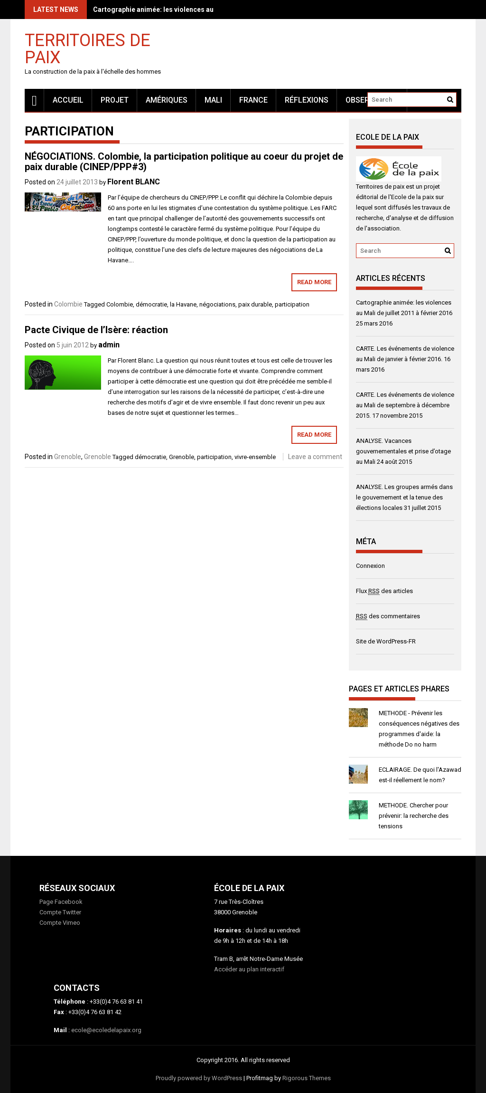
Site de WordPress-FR (386, 641)
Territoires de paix (87, 48)
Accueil (68, 100)
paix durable (255, 304)
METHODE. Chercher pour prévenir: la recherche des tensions (414, 816)
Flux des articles (384, 591)
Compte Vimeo (59, 922)
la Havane (183, 304)
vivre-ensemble (255, 456)
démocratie (151, 304)
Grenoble (67, 456)
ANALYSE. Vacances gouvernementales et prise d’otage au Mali (403, 451)
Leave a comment (315, 456)
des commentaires (388, 616)
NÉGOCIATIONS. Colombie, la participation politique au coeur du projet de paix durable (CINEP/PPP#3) (184, 162)
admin (109, 344)
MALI (213, 100)
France (253, 100)
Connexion (370, 565)
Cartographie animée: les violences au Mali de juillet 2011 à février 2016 (205, 9)
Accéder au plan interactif (249, 969)
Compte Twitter (60, 912)
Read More (314, 282)
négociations (217, 304)
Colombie (68, 304)
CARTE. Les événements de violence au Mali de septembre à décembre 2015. (405, 405)
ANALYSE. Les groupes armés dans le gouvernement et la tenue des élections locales (404, 497)
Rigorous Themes (306, 1078)
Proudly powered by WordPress (199, 1078)
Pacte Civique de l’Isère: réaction (96, 330)
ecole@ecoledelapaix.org (106, 1030)
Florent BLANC (133, 181)
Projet (115, 100)
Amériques (166, 100)
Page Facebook (61, 901)
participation (292, 304)
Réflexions (306, 100)
